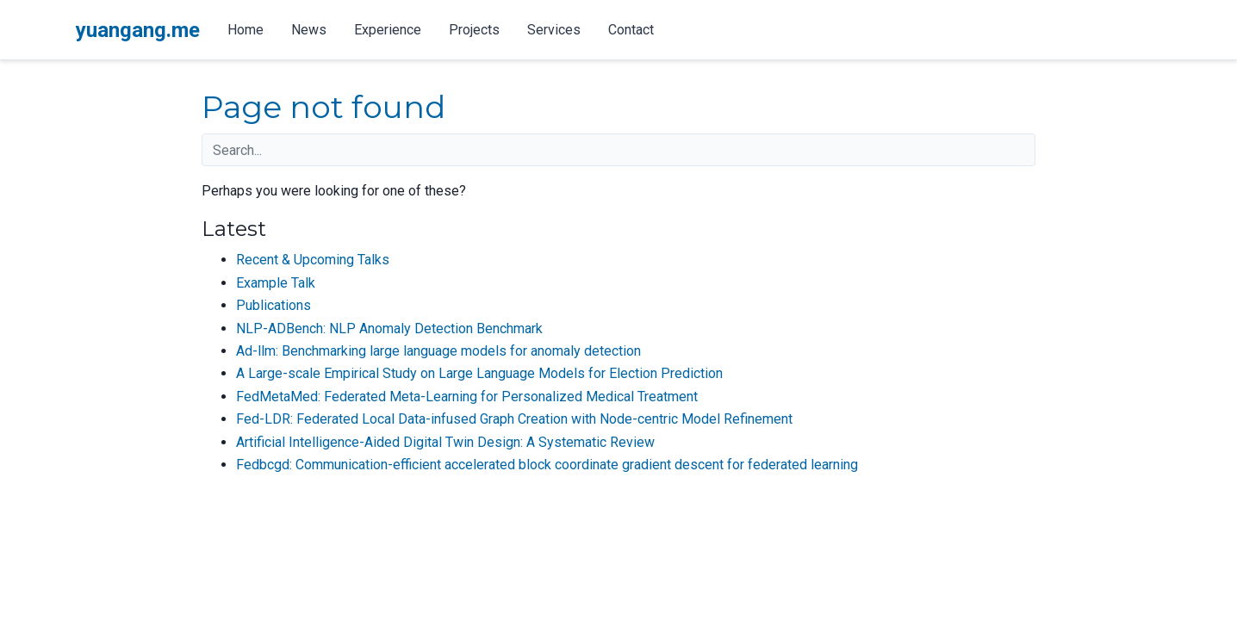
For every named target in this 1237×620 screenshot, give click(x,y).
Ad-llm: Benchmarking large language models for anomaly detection (438, 351)
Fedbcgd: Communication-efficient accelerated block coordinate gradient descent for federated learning (547, 464)
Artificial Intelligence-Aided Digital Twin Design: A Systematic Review (445, 442)
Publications (273, 305)
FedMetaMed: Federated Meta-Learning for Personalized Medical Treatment (467, 396)
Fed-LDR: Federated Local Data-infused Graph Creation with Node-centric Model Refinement (514, 419)
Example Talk (275, 283)
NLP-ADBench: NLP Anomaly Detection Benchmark (389, 328)
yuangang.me (138, 30)
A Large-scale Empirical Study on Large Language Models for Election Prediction (479, 373)
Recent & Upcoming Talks (312, 259)
